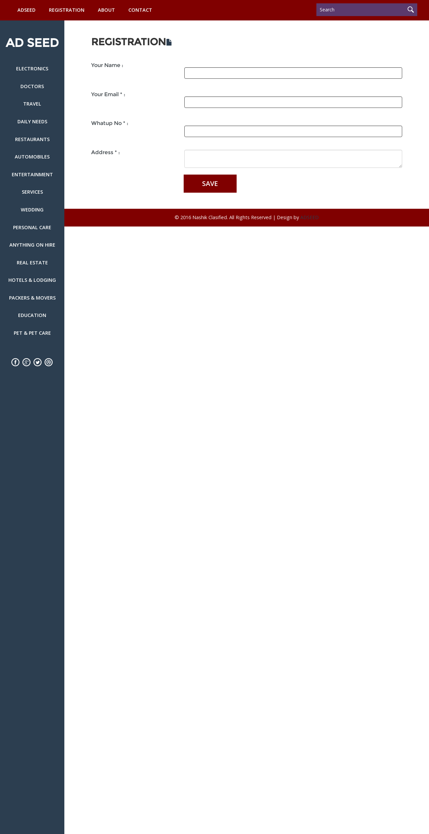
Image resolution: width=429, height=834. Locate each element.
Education (32, 315)
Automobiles (32, 156)
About (106, 10)
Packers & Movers (32, 298)
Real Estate (32, 262)
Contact (140, 10)
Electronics (32, 68)
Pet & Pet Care (32, 333)
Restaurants (32, 139)
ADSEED (26, 10)
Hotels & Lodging (32, 280)
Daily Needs (32, 121)
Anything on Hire (32, 245)
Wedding (32, 209)
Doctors (32, 86)
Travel (32, 104)
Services (32, 192)
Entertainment (32, 174)
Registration (66, 10)
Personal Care (32, 227)
